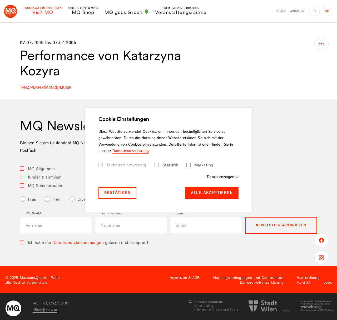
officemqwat (45, 310)
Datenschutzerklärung (130, 151)
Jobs (328, 282)
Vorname (35, 213)
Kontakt (304, 282)
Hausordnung (308, 278)
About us (297, 11)
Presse (281, 11)
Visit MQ (43, 11)
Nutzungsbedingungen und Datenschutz (248, 278)
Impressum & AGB (184, 278)
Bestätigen (117, 192)
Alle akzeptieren (212, 192)
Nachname (111, 213)
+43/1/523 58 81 (55, 303)
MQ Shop (83, 11)
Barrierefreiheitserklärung (262, 282)
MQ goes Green (127, 12)
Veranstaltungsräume (180, 11)
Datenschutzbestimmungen (78, 243)
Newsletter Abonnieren (281, 225)
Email (181, 213)
